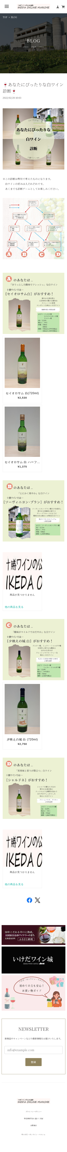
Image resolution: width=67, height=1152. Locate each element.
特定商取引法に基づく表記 (33, 1118)
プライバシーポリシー (34, 1111)
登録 (33, 1062)
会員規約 (33, 1125)
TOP (5, 17)
